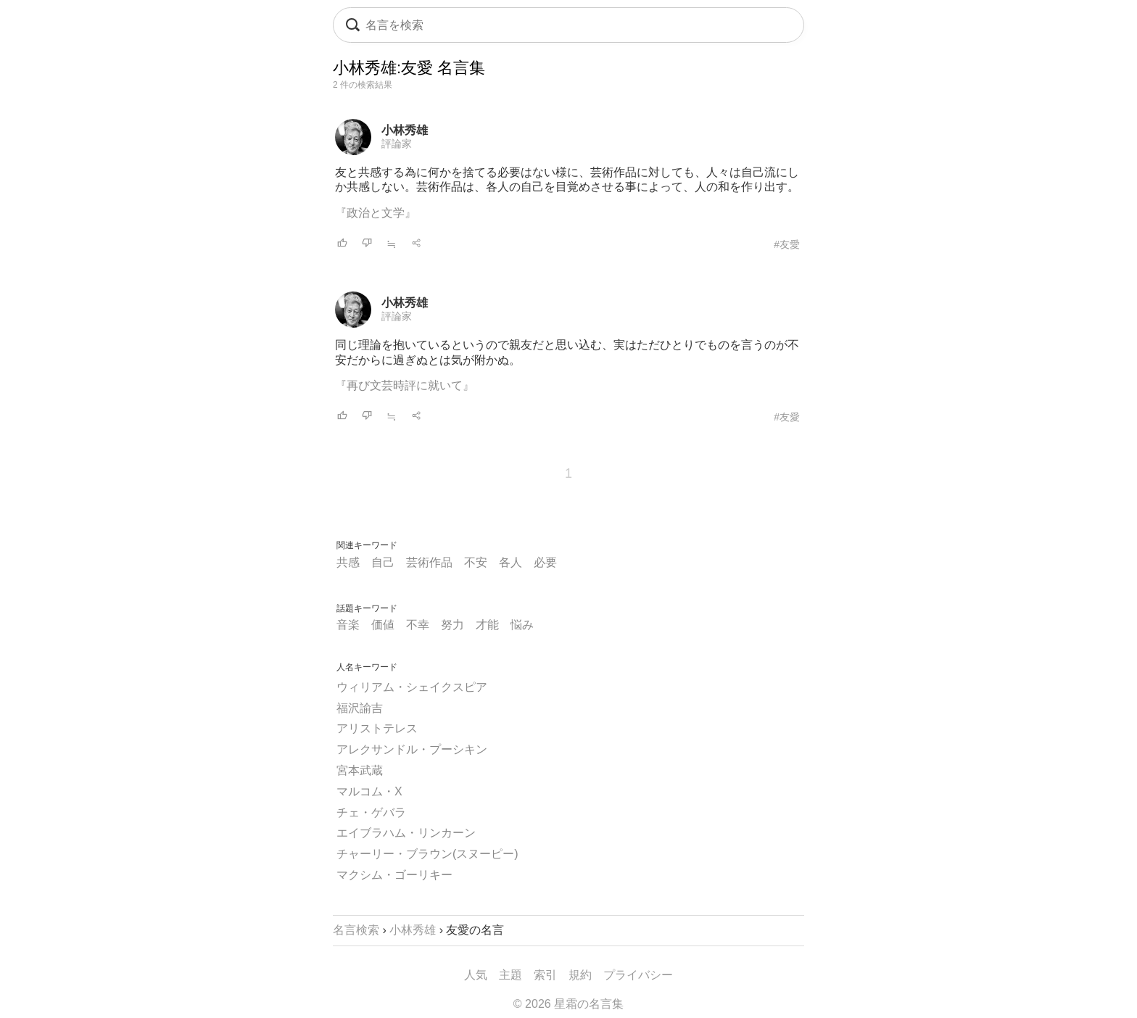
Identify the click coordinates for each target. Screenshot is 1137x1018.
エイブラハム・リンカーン (406, 833)
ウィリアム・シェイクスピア (411, 687)
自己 (382, 562)
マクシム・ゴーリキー (394, 875)
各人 (510, 562)
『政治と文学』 (375, 213)
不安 (475, 562)
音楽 (348, 624)
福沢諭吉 (359, 708)
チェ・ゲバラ (371, 812)
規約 (580, 975)
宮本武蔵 (359, 770)
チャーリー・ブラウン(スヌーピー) (427, 854)
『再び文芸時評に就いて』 (404, 385)
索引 (545, 975)
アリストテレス (377, 728)
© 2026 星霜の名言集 (568, 1004)
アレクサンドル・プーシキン (411, 749)
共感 (348, 562)
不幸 (417, 624)
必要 (545, 562)
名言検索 (356, 930)
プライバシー (638, 975)
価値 (382, 624)
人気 (475, 975)
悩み (522, 624)
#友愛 (787, 244)
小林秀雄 (404, 130)
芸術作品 (429, 562)
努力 (452, 624)
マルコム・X (369, 791)
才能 (487, 624)
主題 (510, 975)
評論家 (396, 143)
